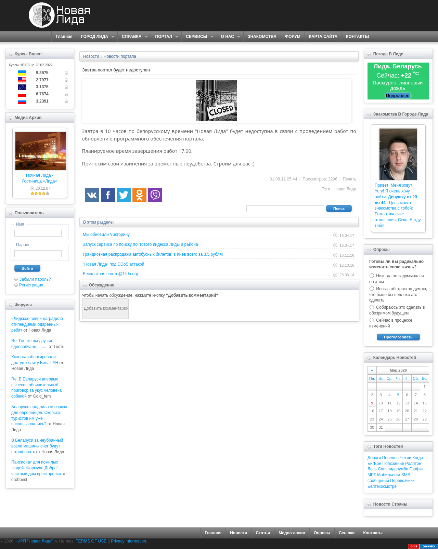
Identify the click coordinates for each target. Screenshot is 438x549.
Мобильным (388, 474)
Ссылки (347, 533)
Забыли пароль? (35, 279)
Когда (417, 457)
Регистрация (31, 285)
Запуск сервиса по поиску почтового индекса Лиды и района (140, 244)
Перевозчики (402, 480)
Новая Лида (345, 189)
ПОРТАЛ (165, 36)
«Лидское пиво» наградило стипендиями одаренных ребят (37, 324)
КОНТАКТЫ (357, 36)
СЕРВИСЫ (197, 36)
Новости (238, 533)
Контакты (373, 533)
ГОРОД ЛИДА (95, 36)
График (417, 469)
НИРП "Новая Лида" (33, 541)
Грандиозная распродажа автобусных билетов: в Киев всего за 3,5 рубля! (153, 254)
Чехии (405, 457)
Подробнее (398, 95)
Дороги (374, 457)
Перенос (390, 457)
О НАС (228, 36)
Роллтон (413, 463)
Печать (349, 179)
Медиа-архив (292, 533)
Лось (372, 469)
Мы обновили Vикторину (106, 234)
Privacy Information (128, 541)
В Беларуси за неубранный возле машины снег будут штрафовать (37, 446)
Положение (393, 463)
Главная (64, 36)
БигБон (374, 463)
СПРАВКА (132, 36)
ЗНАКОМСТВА (262, 36)
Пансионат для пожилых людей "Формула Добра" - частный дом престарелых (36, 468)
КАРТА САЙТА (323, 36)
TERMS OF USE (91, 541)
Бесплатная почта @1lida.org (110, 273)
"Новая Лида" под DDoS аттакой (113, 264)
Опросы (322, 533)
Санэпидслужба (393, 469)
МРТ (372, 474)
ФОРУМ (292, 36)
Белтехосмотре (382, 486)
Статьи (263, 533)
